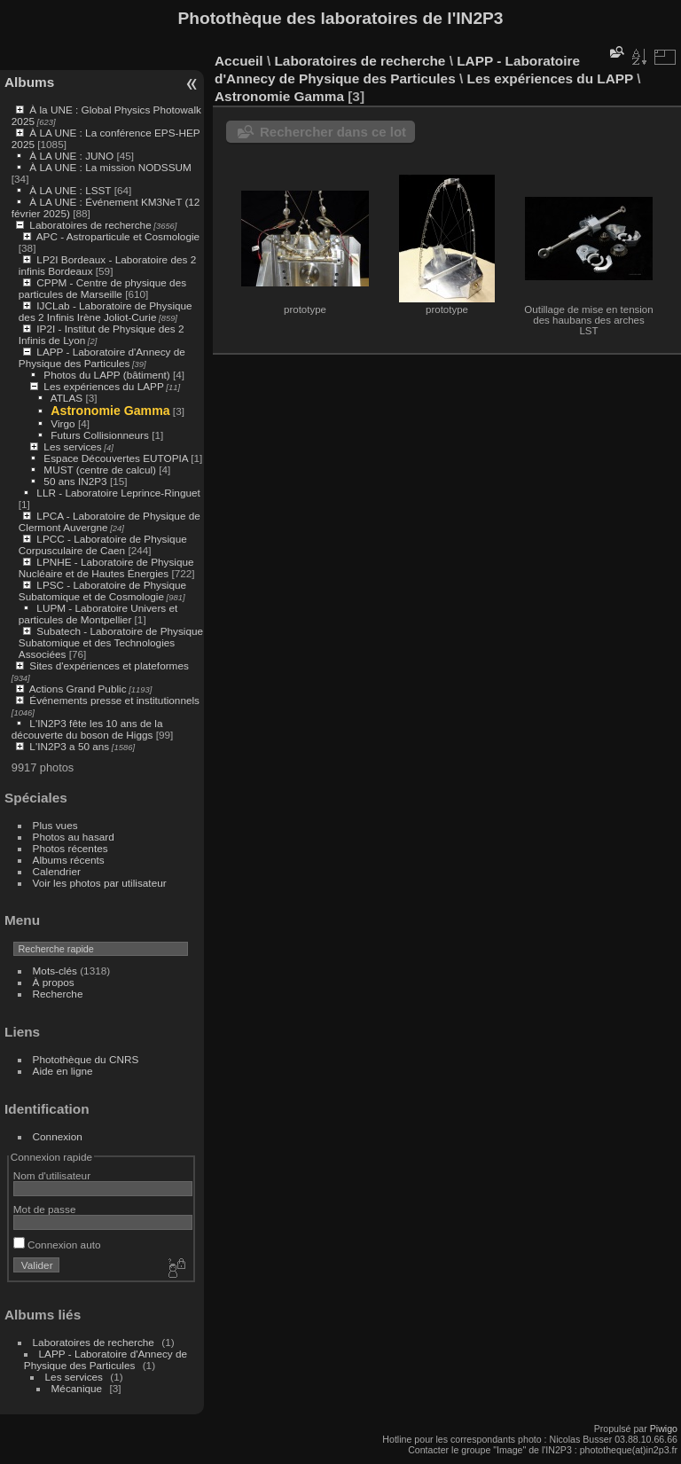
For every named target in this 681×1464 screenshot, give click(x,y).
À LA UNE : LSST (70, 190)
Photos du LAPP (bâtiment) (106, 374)
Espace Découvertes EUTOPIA (115, 458)
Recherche (58, 993)
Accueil (239, 60)
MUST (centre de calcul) (99, 469)
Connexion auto (57, 1244)
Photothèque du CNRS (86, 1059)
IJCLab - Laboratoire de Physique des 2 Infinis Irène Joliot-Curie (105, 311)
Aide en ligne (63, 1070)
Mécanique (77, 1388)
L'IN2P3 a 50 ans (69, 746)
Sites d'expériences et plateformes (108, 665)
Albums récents (69, 859)
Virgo (62, 423)
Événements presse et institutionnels (114, 700)
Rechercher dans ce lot (333, 131)
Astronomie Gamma (110, 410)
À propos (53, 982)
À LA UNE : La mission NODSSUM (110, 167)
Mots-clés (55, 970)
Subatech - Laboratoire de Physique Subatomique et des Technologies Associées (111, 642)
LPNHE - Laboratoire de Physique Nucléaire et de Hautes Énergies (106, 567)
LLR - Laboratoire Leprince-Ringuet (118, 492)
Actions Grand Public (78, 688)
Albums (29, 82)
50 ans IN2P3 (74, 481)
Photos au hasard (73, 836)
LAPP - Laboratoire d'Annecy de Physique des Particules (102, 357)
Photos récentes (70, 848)
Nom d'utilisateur (51, 1175)
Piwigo (663, 1428)
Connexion (57, 1136)
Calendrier (57, 871)
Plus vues (55, 825)
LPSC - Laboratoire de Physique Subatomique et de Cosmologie (102, 590)
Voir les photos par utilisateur (100, 883)
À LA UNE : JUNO (72, 155)
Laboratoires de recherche (90, 225)
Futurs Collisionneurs (100, 435)
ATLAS (66, 397)
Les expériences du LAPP (103, 386)
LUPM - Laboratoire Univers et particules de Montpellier (98, 613)
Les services (72, 446)
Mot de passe (44, 1209)
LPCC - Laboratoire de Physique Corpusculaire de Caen (103, 544)
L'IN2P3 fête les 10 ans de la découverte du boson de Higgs (87, 728)
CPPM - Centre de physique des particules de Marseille (102, 288)
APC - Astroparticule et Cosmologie (118, 236)
